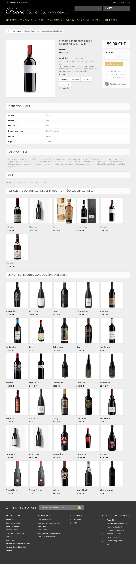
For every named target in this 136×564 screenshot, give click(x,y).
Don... (79, 347)
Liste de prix (110, 20)
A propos (9, 537)
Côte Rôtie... (10, 263)
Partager (75, 79)
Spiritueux (83, 20)
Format (62, 49)
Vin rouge (12, 20)
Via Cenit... (11, 347)
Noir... (56, 311)
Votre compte (11, 2)
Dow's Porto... (81, 227)
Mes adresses (43, 530)
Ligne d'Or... (35, 382)
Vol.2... (56, 490)
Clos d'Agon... (106, 490)
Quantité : (109, 52)
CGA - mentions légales (15, 533)
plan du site (125, 2)
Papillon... (10, 382)
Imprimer (67, 88)
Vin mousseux (55, 20)
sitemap (9, 551)
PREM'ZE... (10, 418)
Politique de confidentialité (16, 547)
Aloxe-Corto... (36, 418)
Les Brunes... (106, 418)
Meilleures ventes (12, 526)
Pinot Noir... (33, 227)
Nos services (10, 540)
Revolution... (59, 454)
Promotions (10, 519)
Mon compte (45, 515)
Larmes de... (59, 382)
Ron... (55, 227)
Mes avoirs (42, 526)
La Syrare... (10, 227)
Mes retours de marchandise (49, 523)
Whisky (70, 20)
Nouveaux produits (13, 523)
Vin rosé (40, 20)
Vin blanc (26, 20)
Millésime (63, 52)
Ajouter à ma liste (118, 84)
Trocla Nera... (12, 490)
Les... (31, 347)
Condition (63, 58)
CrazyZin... (58, 418)
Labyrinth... (81, 454)
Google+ (87, 79)
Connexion (23, 2)
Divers (96, 20)
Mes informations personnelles (49, 533)
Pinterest (65, 84)
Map (108, 544)
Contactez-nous (12, 530)
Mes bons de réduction (46, 537)
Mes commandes (44, 519)
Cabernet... (58, 347)
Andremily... (11, 311)
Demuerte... (82, 418)
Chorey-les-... (82, 311)
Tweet (64, 79)
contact (115, 2)
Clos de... (103, 227)
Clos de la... (34, 311)
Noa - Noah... (82, 490)
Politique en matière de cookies (18, 544)
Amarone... (105, 311)
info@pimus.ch (118, 541)
